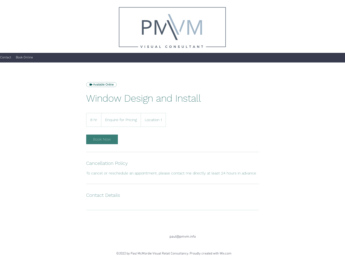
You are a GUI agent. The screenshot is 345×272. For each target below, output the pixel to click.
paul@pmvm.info (182, 237)
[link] (102, 139)
